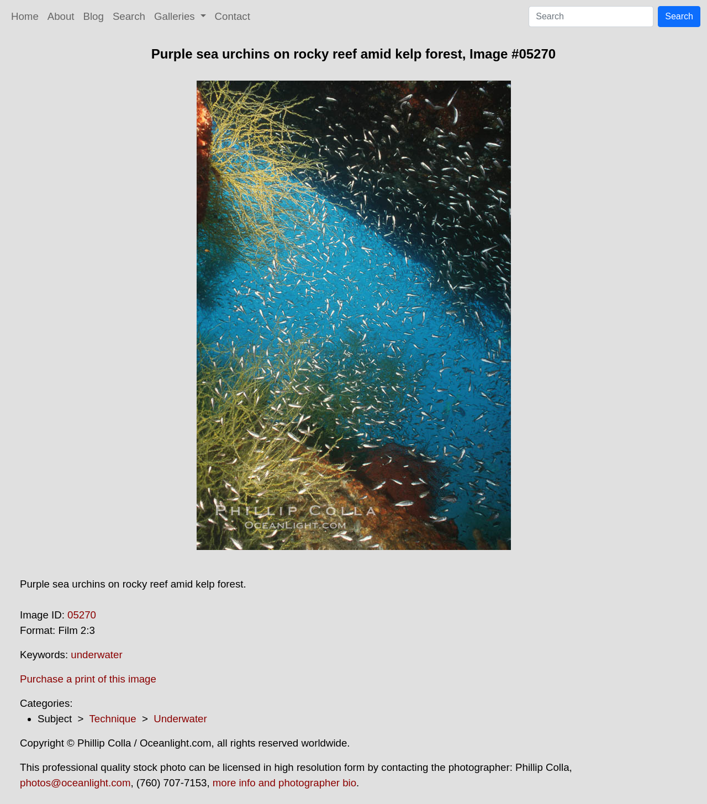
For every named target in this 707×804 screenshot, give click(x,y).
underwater (96, 654)
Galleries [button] (176, 16)
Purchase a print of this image (88, 679)
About (61, 16)
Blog (93, 16)
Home (25, 16)
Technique (112, 718)
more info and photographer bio (284, 783)
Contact (232, 16)
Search (129, 16)
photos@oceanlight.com (75, 783)
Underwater (180, 718)
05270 (81, 615)
